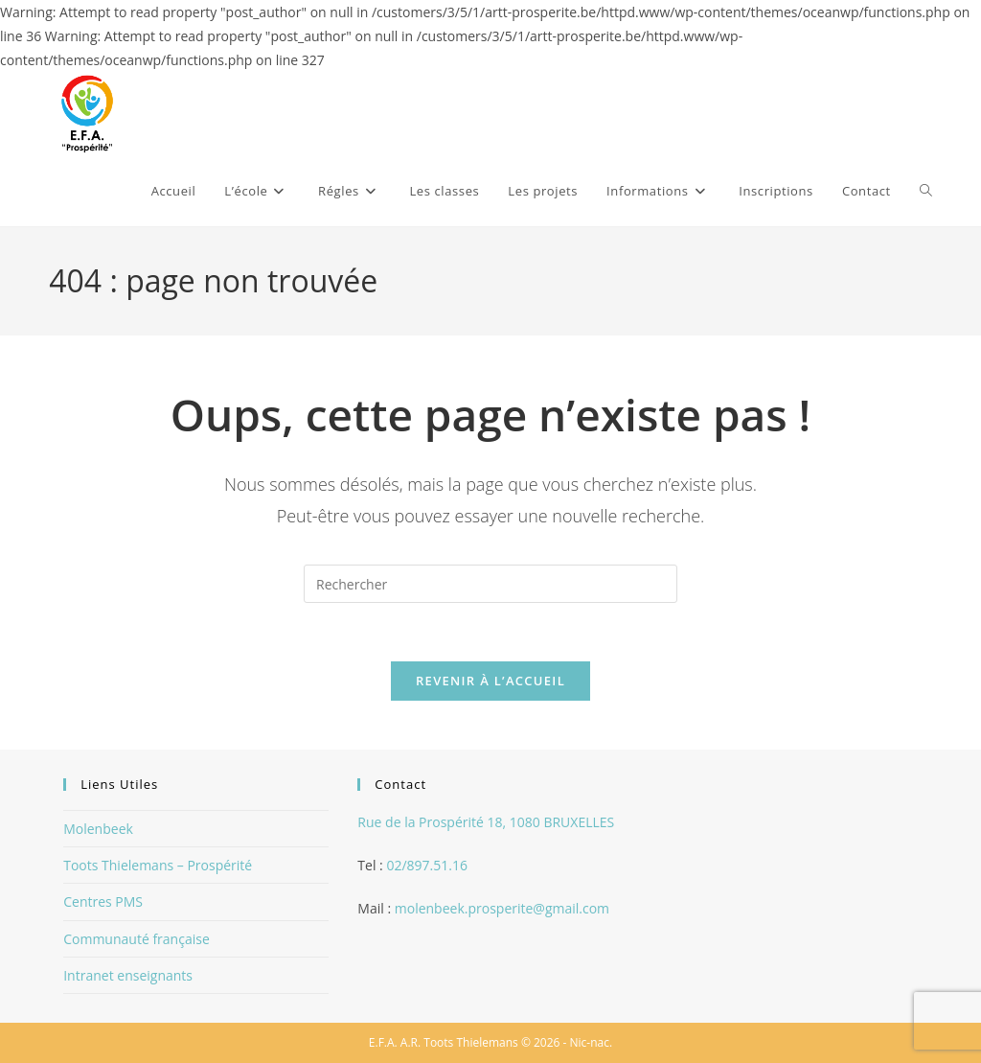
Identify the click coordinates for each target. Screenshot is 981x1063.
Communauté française (136, 939)
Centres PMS (103, 901)
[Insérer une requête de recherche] (490, 584)
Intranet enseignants (128, 975)
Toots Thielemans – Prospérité (157, 865)
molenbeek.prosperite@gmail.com (502, 908)
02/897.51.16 (427, 865)
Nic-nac (589, 1042)
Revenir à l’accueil (490, 680)
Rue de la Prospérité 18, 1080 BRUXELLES (485, 822)
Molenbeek (98, 829)
